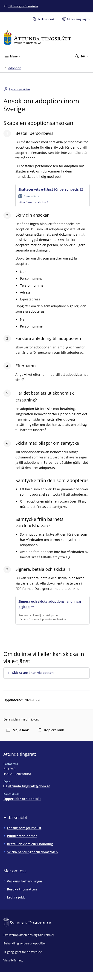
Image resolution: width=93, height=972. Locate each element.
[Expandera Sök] (81, 56)
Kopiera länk (51, 730)
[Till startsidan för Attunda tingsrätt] (37, 37)
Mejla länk (17, 730)
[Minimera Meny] (12, 56)
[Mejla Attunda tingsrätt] (26, 786)
